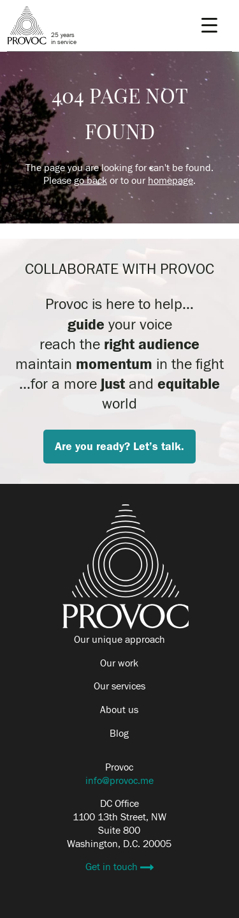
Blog (119, 733)
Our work (119, 663)
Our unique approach (119, 639)
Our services (119, 686)
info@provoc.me (119, 780)
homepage (170, 180)
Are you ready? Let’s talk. (119, 446)
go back (90, 180)
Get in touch (112, 867)
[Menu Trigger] (209, 25)
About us (119, 710)
